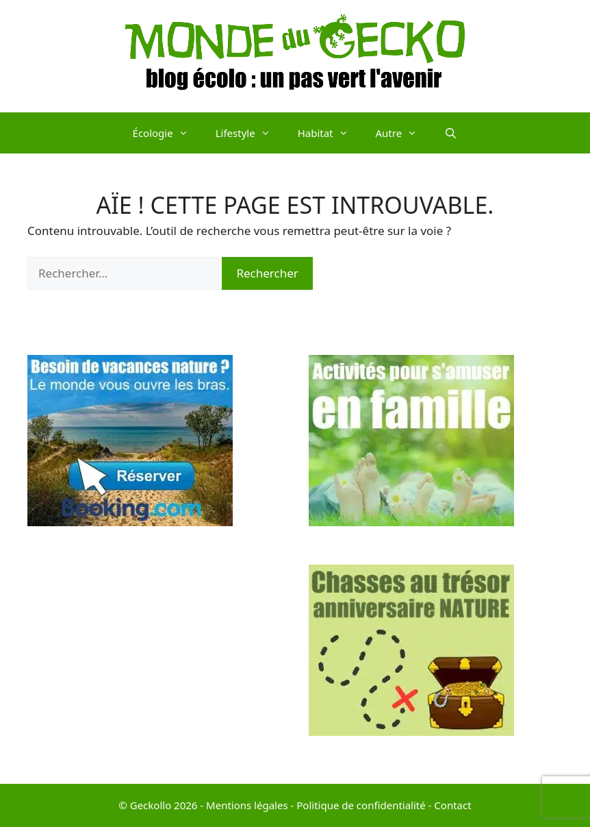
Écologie (167, 132)
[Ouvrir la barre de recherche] (451, 132)
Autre (403, 132)
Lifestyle (250, 132)
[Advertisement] (154, 660)
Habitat (330, 132)
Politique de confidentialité (360, 805)
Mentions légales (247, 805)
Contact (452, 805)
